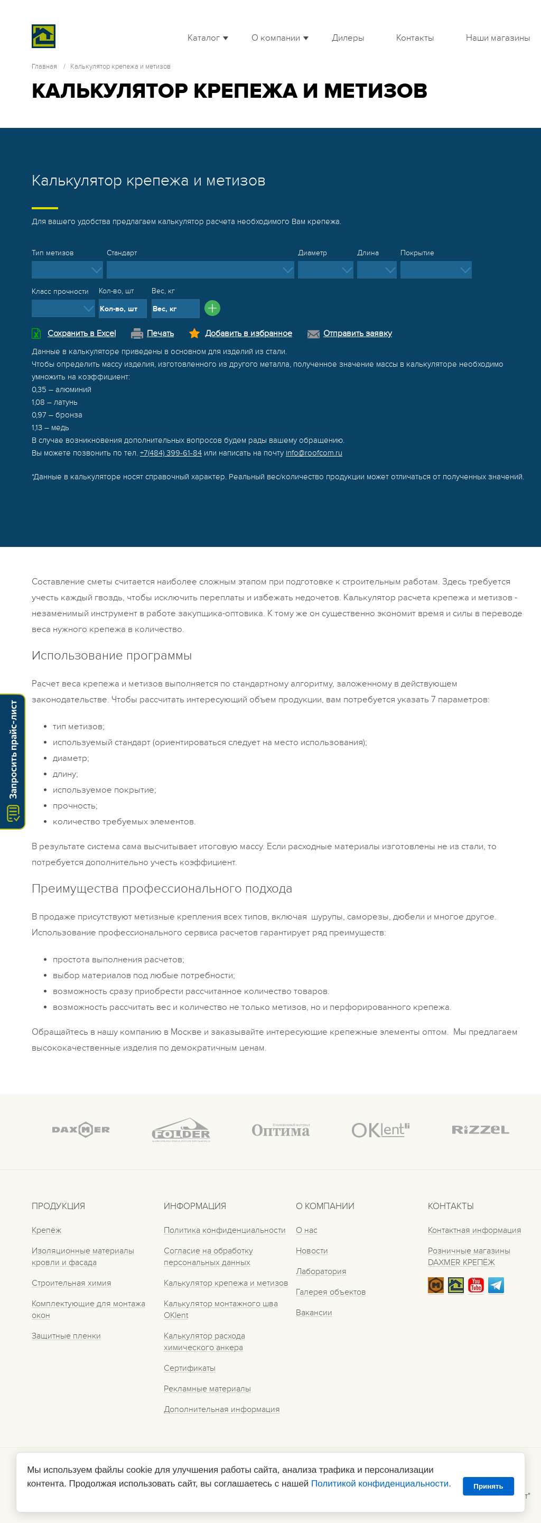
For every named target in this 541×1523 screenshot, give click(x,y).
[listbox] (67, 269)
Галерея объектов (331, 1292)
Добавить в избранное (248, 333)
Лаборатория (321, 1271)
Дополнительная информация (222, 1409)
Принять (488, 1486)
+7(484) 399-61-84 (171, 453)
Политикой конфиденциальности (380, 1484)
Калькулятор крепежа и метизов (226, 1283)
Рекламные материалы (207, 1388)
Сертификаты (190, 1368)
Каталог (204, 38)
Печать (160, 333)
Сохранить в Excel (82, 333)
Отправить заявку (357, 333)
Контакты (415, 38)
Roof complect (71, 36)
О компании (275, 38)
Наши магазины (498, 38)
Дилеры (348, 38)
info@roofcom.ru (314, 453)
